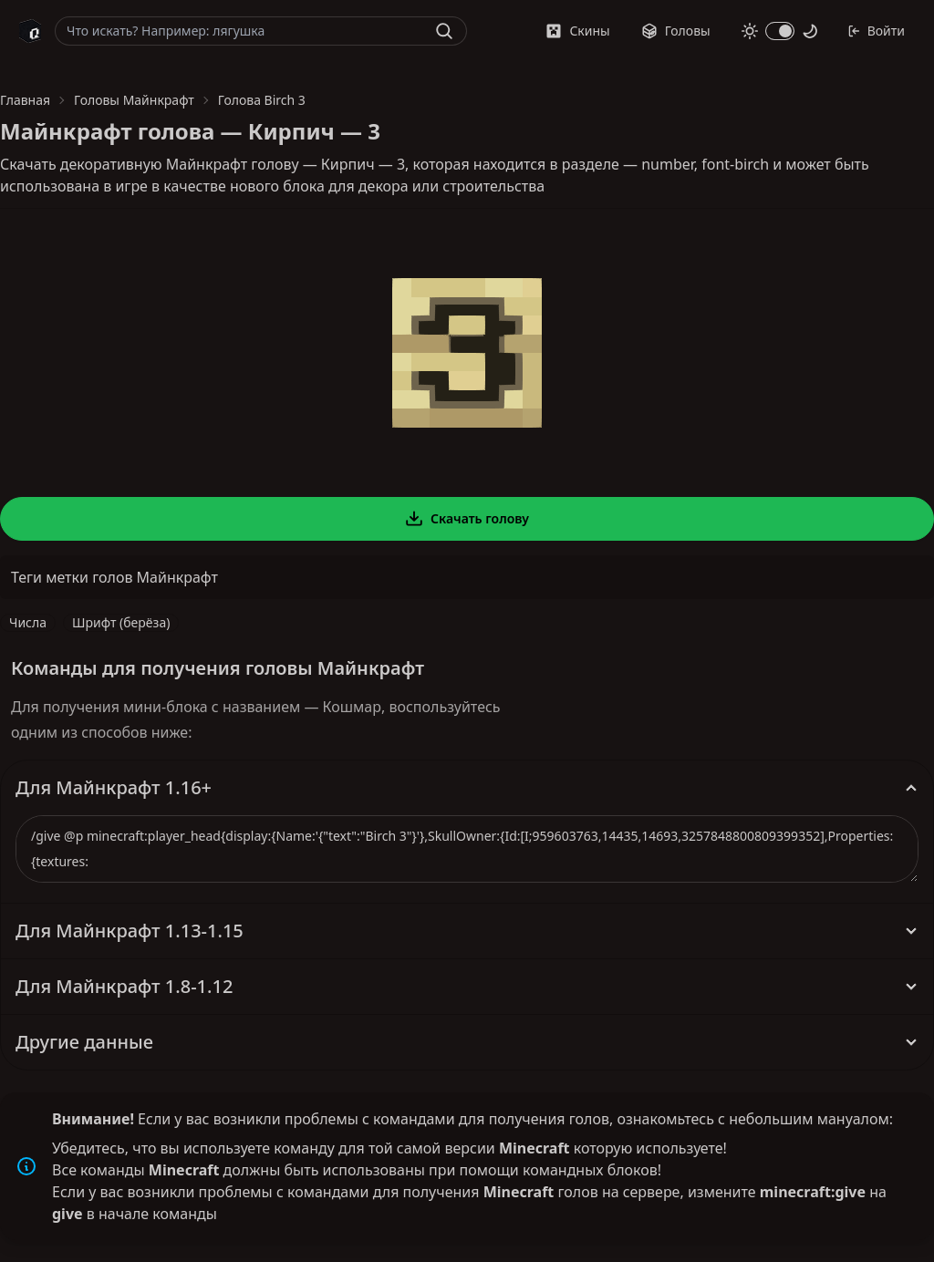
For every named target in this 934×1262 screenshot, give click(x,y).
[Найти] (444, 31)
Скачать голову (467, 519)
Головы (676, 30)
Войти (876, 30)
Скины (577, 30)
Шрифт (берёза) (121, 622)
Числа (28, 622)
